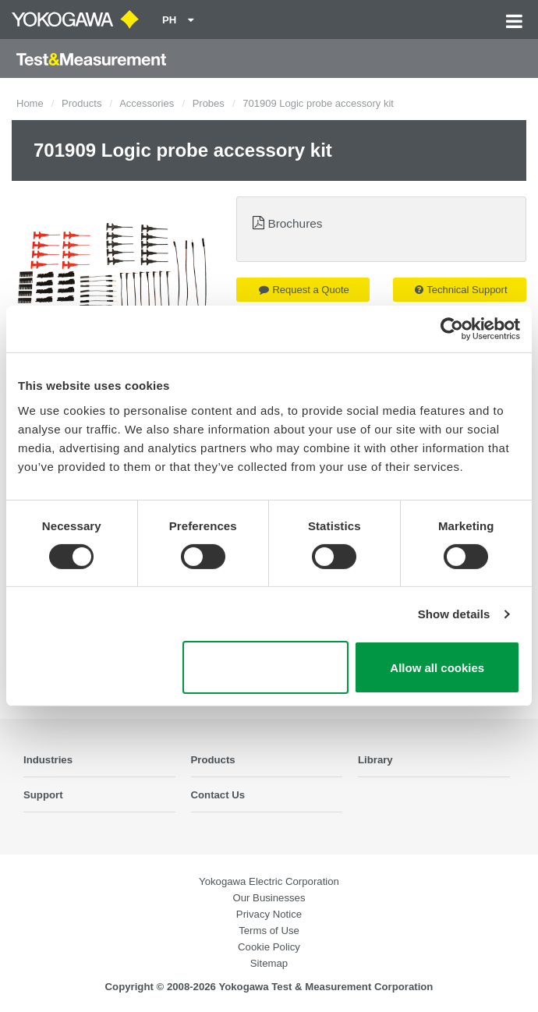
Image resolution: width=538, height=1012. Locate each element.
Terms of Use (269, 930)
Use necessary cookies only (265, 667)
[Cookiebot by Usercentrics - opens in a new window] (452, 329)
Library (375, 760)
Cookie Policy (269, 947)
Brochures (294, 223)
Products (81, 103)
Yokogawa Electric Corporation (269, 881)
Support (43, 795)
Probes (209, 103)
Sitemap (269, 963)
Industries (48, 760)
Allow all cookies (437, 667)
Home (30, 103)
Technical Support (461, 289)
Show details (454, 614)
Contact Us (218, 795)
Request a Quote (304, 289)
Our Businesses (268, 898)
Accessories (146, 103)
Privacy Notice (269, 914)
